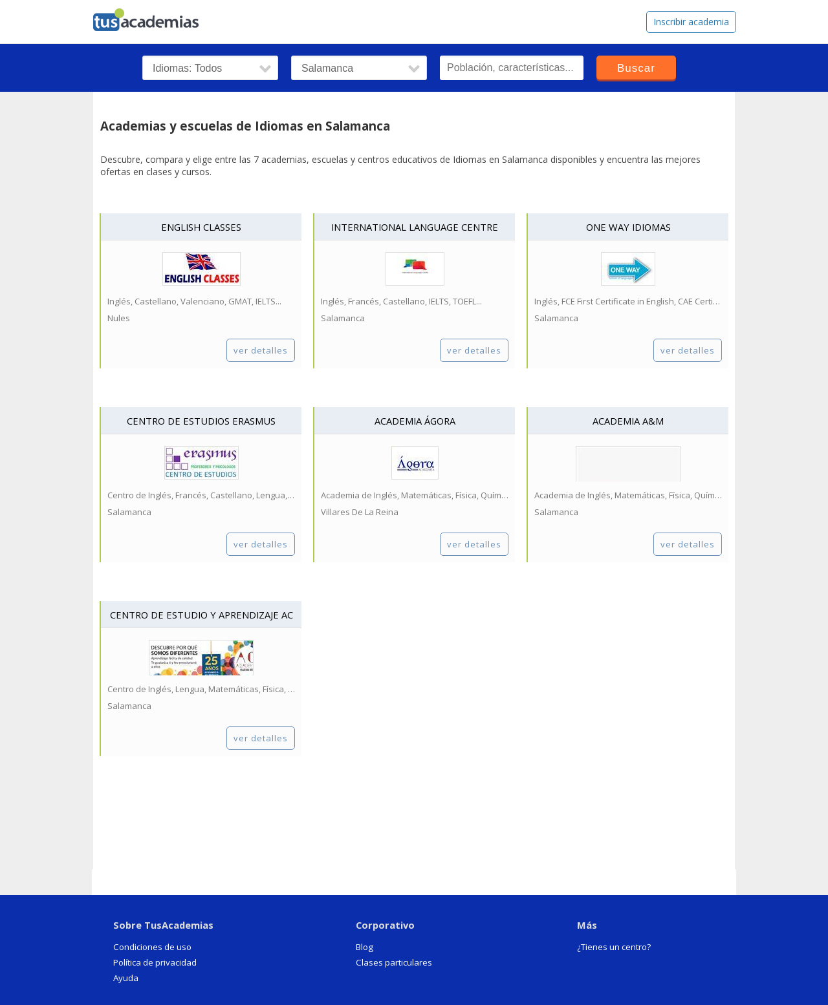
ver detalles (261, 350)
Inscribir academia (691, 22)
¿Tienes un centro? (614, 947)
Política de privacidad (155, 962)
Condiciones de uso (152, 947)
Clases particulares (394, 962)
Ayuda (125, 978)
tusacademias (154, 17)
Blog (364, 947)
